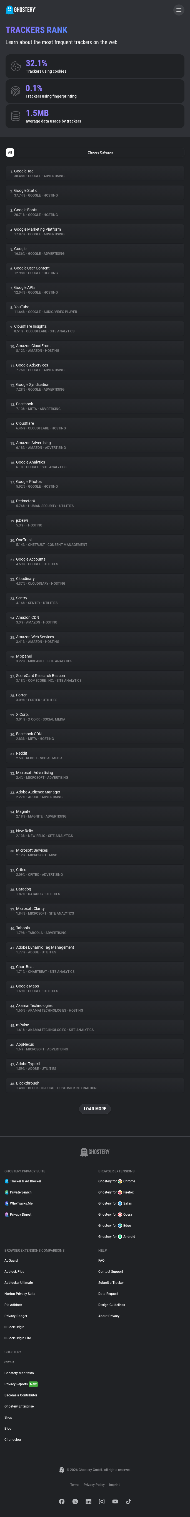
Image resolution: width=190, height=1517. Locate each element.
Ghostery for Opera (115, 1214)
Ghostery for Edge (114, 1225)
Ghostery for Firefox (116, 1192)
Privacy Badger (15, 1316)
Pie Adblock (13, 1305)
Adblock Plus (14, 1272)
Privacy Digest (17, 1214)
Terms (74, 1485)
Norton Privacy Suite (19, 1294)
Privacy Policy (94, 1485)
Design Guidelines (111, 1305)
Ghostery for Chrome (116, 1181)
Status (9, 1362)
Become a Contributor (20, 1395)
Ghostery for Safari (115, 1203)
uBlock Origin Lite (17, 1338)
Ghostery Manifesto (19, 1373)
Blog (7, 1429)
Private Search (18, 1192)
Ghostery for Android (116, 1237)
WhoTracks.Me (18, 1203)
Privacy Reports (21, 1384)
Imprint (114, 1485)
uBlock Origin (14, 1327)
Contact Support (110, 1272)
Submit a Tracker (111, 1283)
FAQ (101, 1261)
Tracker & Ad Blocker (22, 1181)
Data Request (108, 1294)
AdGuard (11, 1261)
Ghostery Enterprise (19, 1406)
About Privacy (108, 1316)
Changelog (12, 1440)
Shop (8, 1417)
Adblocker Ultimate (18, 1283)
